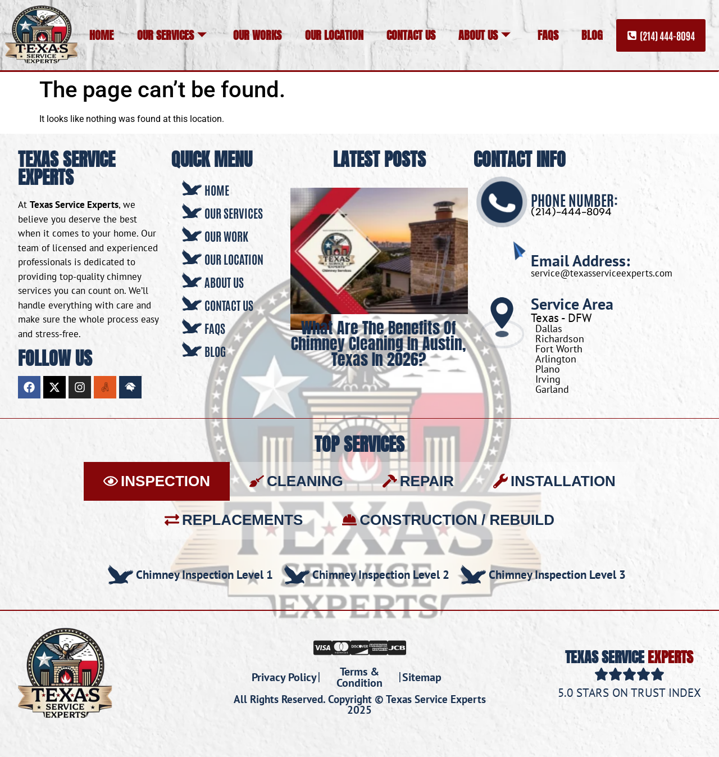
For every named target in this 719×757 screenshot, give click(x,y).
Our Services (172, 35)
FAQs (548, 35)
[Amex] (378, 647)
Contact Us (410, 35)
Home (101, 35)
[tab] (157, 481)
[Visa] (322, 647)
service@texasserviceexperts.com (601, 273)
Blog (592, 35)
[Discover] (360, 647)
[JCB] (397, 647)
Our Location (334, 35)
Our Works (257, 35)
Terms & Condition (359, 677)
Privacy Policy (284, 677)
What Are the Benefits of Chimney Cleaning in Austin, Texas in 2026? (379, 343)
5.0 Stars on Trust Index (629, 692)
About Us (484, 35)
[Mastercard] (341, 647)
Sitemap (422, 677)
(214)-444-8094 (571, 212)
